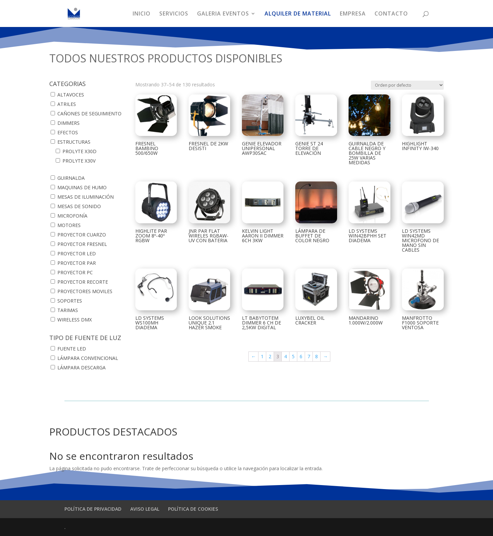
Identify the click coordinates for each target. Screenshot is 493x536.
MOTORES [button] (69, 225)
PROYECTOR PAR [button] (76, 263)
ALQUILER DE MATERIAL (298, 14)
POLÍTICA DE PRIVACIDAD (92, 509)
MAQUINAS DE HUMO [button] (82, 187)
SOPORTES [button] (69, 301)
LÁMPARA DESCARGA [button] (81, 367)
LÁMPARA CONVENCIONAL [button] (87, 358)
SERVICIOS (173, 14)
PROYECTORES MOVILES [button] (84, 291)
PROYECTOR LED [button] (76, 253)
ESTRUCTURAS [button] (73, 142)
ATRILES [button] (66, 104)
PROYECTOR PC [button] (75, 272)
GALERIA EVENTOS (223, 14)
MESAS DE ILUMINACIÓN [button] (85, 197)
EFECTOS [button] (67, 132)
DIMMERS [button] (68, 123)
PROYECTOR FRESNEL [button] (82, 244)
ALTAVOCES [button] (70, 94)
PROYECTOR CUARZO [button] (81, 234)
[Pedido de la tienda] (407, 85)
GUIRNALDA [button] (71, 178)
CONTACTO (391, 14)
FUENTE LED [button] (71, 348)
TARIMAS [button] (67, 310)
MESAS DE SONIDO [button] (79, 206)
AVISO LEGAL (144, 509)
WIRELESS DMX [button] (74, 319)
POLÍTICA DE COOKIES (193, 509)
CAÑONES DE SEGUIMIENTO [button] (89, 113)
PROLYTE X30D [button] (79, 151)
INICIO (141, 14)
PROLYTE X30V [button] (78, 161)
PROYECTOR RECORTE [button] (82, 282)
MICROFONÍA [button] (72, 216)
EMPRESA (353, 14)
